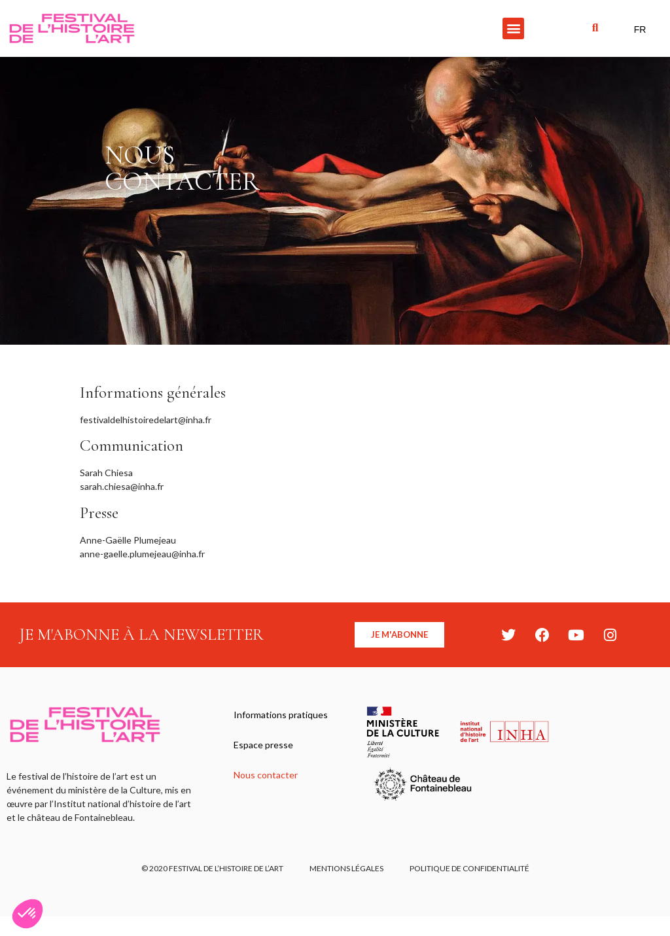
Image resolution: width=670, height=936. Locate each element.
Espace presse (263, 744)
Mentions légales (346, 868)
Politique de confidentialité (469, 868)
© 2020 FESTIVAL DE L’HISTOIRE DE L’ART (212, 868)
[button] (513, 28)
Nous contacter (266, 774)
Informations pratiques (281, 714)
